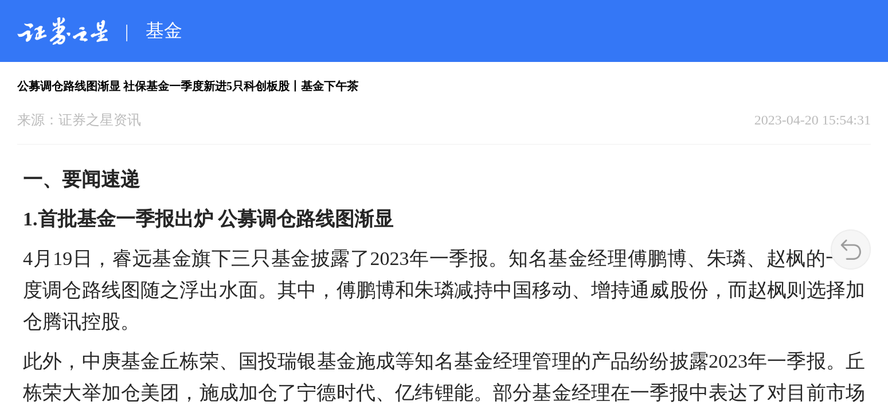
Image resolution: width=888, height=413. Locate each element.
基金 (164, 30)
